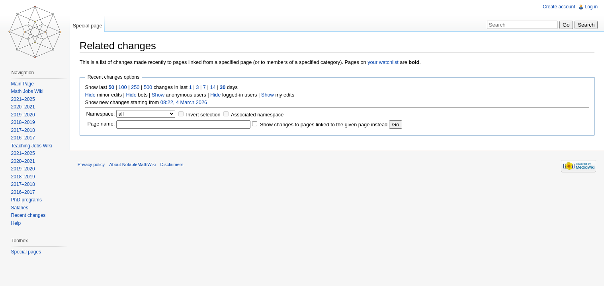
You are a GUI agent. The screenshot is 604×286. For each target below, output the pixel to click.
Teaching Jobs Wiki (31, 146)
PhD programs (26, 200)
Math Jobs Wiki (27, 91)
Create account (559, 7)
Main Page (22, 84)
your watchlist (383, 62)
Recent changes (28, 215)
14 (213, 87)
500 (148, 87)
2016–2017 (23, 138)
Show (158, 95)
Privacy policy (91, 164)
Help (16, 223)
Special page (87, 26)
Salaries (19, 208)
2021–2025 (23, 99)
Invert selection (204, 115)
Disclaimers (172, 164)
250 (135, 87)
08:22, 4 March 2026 (184, 102)
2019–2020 (23, 115)
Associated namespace (257, 115)
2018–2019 (23, 122)
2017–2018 (23, 130)
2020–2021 (23, 107)
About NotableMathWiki (133, 164)
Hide (91, 95)
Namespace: (101, 114)
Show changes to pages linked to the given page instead (324, 125)
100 (123, 87)
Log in (591, 7)
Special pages (26, 252)
